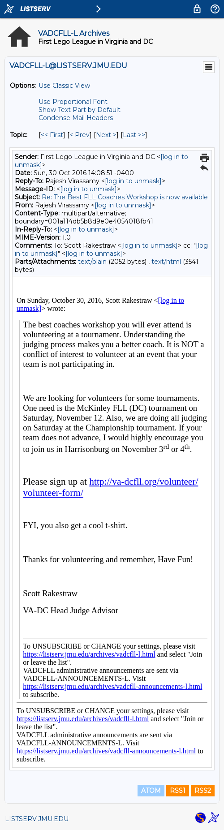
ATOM (151, 791)
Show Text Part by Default (80, 110)
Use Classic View (64, 86)
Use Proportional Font (73, 102)
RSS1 (177, 791)
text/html (166, 262)
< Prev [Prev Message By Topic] (79, 135)
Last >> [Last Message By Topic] (134, 135)
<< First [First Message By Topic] (52, 135)
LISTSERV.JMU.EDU (37, 819)
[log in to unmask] (133, 181)
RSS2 (202, 791)
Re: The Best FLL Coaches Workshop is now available (125, 197)
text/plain (92, 262)
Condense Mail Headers (76, 118)
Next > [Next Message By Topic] (106, 135)
